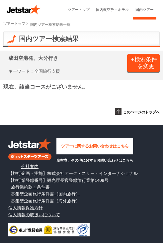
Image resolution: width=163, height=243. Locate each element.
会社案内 (30, 166)
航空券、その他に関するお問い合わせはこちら (94, 160)
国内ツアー (144, 10)
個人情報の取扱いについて (34, 214)
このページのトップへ (141, 112)
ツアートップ (79, 10)
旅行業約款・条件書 (30, 186)
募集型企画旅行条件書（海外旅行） (45, 200)
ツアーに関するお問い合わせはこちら (95, 146)
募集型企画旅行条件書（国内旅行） (45, 193)
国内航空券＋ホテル (112, 10)
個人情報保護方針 (25, 207)
